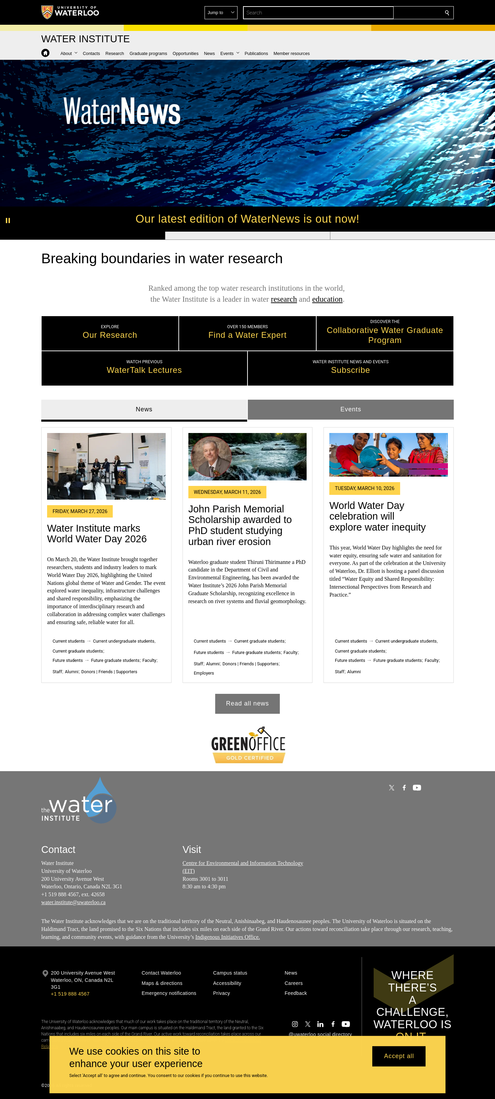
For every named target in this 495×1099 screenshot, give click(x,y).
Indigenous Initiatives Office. (227, 937)
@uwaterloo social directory (320, 1034)
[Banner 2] (247, 236)
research (284, 299)
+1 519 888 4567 (70, 994)
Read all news (247, 703)
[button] (397, 13)
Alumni (71, 671)
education (327, 299)
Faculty (149, 660)
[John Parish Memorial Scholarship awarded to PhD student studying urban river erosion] (247, 456)
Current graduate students (78, 651)
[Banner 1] (82, 236)
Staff (57, 671)
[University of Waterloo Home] (70, 12)
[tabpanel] (247, 567)
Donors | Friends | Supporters (109, 671)
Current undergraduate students (123, 641)
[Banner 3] (412, 236)
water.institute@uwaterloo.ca (73, 902)
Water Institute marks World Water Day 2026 (97, 533)
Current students (69, 641)
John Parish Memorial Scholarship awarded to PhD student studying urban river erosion (240, 525)
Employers (204, 673)
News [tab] (144, 409)
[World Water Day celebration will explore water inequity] (388, 455)
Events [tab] (350, 409)
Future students (68, 660)
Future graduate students (115, 660)
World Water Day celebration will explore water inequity (377, 516)
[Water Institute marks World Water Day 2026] (106, 466)
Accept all (399, 1056)
